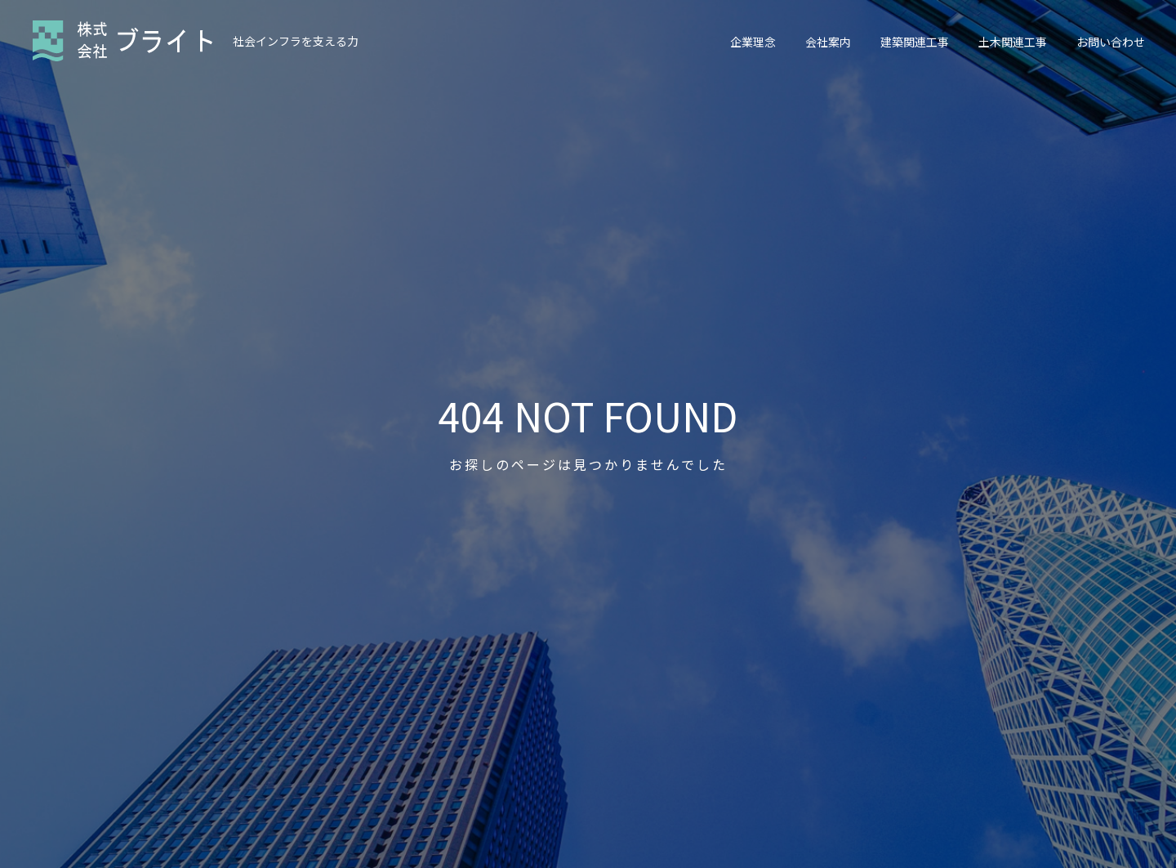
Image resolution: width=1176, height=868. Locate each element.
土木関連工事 (1012, 42)
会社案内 (828, 42)
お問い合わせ (1110, 42)
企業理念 (753, 42)
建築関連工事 (914, 42)
